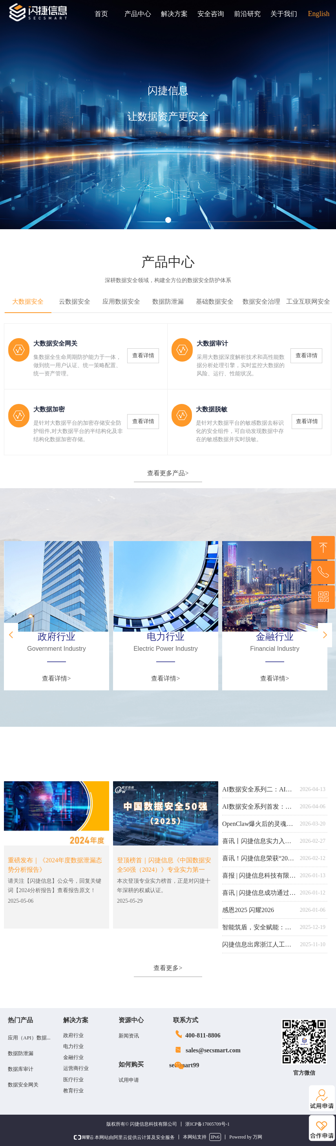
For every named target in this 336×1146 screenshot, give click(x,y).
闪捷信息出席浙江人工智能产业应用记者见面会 (259, 944)
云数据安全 (74, 301)
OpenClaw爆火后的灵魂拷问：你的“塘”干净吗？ (259, 823)
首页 (101, 14)
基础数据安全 (215, 301)
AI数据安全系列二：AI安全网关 (259, 789)
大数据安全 (28, 301)
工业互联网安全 (308, 301)
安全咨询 (210, 14)
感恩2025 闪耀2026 (248, 910)
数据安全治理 (261, 301)
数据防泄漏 (168, 301)
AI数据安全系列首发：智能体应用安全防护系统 (259, 806)
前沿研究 (247, 14)
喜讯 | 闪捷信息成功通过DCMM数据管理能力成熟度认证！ (259, 892)
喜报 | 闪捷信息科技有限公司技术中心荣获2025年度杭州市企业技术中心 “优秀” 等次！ (259, 875)
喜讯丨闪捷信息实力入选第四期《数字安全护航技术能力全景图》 (259, 841)
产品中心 (137, 14)
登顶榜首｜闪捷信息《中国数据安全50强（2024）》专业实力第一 (164, 865)
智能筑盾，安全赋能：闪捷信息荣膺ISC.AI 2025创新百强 (259, 927)
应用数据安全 (121, 301)
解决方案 (174, 14)
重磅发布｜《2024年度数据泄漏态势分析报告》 (55, 865)
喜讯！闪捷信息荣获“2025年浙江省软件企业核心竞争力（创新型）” (259, 858)
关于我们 (283, 14)
